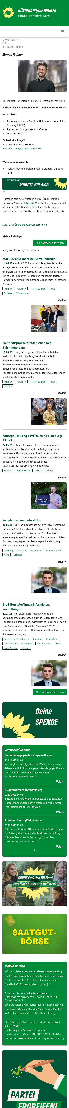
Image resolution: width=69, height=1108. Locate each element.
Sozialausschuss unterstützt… (23, 520)
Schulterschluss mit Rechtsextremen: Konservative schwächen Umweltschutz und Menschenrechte (31, 997)
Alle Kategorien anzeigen (50, 242)
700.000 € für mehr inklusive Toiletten (28, 259)
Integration (26, 643)
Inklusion (21, 288)
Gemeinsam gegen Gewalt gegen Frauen (28, 755)
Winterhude (22, 293)
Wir (4, 43)
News (52, 288)
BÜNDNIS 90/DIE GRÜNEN (37, 10)
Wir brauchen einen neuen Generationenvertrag (33, 971)
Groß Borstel (10, 643)
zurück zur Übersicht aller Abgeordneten (24, 224)
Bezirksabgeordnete (14, 47)
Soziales (8, 293)
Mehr (61, 300)
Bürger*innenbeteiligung (16, 639)
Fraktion (8, 288)
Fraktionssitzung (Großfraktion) (23, 790)
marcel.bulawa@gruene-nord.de (20, 148)
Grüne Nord (9, 39)
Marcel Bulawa (38, 288)
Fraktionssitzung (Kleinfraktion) (24, 820)
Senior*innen (10, 647)
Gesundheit (36, 550)
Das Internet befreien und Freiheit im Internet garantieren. (32, 1023)
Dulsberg (8, 550)
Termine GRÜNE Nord (17, 750)
